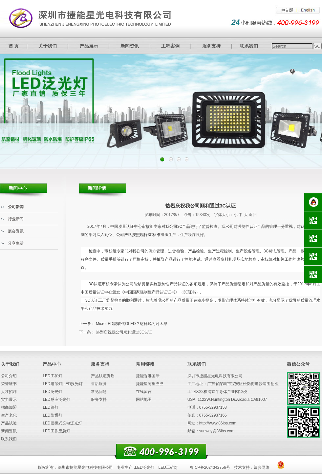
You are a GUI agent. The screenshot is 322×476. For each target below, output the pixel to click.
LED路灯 (50, 407)
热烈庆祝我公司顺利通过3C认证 (124, 332)
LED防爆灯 (52, 415)
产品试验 (9, 423)
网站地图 (144, 399)
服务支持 (211, 46)
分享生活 (16, 243)
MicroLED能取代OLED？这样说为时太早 (131, 323)
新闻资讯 (129, 46)
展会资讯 (16, 231)
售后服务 (99, 383)
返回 (253, 214)
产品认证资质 (103, 376)
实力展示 (9, 399)
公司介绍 (9, 376)
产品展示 (89, 46)
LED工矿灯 (52, 376)
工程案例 (170, 46)
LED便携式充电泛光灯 (62, 423)
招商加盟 (9, 407)
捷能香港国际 (148, 376)
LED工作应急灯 (56, 431)
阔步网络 (261, 467)
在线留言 (144, 391)
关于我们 (47, 46)
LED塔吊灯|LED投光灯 (63, 383)
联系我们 (249, 46)
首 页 (14, 46)
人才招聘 (9, 391)
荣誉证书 (9, 383)
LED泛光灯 (52, 391)
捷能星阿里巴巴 (149, 383)
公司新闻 (16, 207)
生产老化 (9, 415)
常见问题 (99, 391)
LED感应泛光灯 (56, 399)
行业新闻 (16, 219)
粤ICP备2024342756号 (210, 467)
